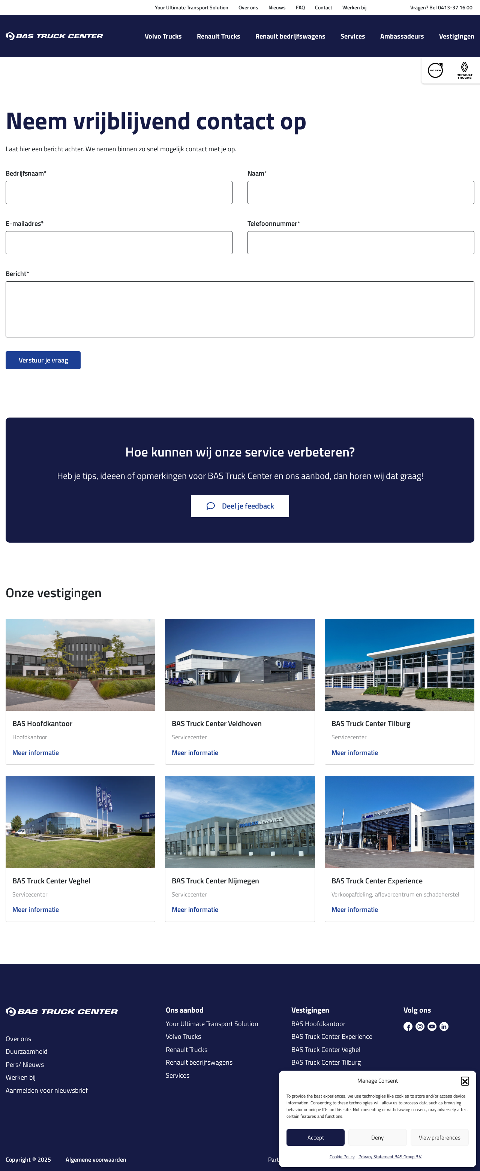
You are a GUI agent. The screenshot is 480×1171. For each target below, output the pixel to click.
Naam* (257, 173)
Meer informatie (35, 753)
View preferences (439, 1137)
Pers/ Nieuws (25, 1065)
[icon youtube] (432, 1026)
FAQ (300, 7)
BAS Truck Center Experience (377, 880)
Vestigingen (456, 36)
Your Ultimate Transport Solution (191, 7)
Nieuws (277, 7)
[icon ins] (420, 1026)
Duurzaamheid (27, 1051)
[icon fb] (408, 1026)
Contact (323, 7)
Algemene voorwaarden (96, 1160)
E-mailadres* (25, 223)
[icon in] (444, 1026)
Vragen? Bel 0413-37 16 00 (441, 7)
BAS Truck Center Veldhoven (217, 723)
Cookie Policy (342, 1156)
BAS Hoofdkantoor (42, 723)
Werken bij (354, 7)
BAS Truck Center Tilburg (371, 723)
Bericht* (17, 274)
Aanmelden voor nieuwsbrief (47, 1090)
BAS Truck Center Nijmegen (215, 880)
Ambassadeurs (402, 36)
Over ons (248, 7)
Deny (377, 1137)
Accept (316, 1137)
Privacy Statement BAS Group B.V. (390, 1156)
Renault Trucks (218, 36)
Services (352, 36)
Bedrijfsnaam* (26, 173)
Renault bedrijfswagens (290, 36)
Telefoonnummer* (274, 223)
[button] (465, 1080)
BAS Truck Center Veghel (51, 880)
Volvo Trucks (163, 36)
